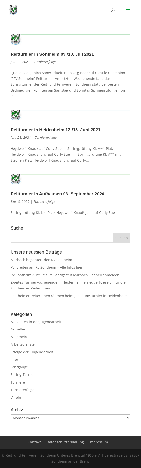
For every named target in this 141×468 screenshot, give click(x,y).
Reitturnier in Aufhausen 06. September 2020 (57, 194)
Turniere (18, 382)
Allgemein (19, 336)
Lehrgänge (19, 367)
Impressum (98, 442)
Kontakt (34, 442)
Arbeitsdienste (23, 344)
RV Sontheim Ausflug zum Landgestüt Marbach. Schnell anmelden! (65, 275)
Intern (16, 359)
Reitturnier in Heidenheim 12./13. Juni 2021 (55, 129)
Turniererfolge (45, 61)
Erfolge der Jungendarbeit (32, 352)
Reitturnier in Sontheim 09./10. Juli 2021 (52, 54)
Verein (16, 397)
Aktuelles (18, 329)
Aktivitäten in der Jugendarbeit (36, 321)
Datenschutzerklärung (65, 442)
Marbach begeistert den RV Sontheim (41, 259)
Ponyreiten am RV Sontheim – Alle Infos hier (47, 267)
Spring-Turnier (23, 374)
